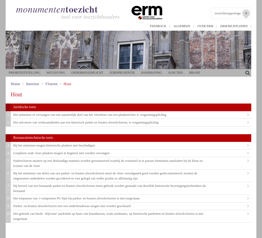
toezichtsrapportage (232, 14)
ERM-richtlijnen (234, 26)
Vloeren (51, 84)
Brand (194, 72)
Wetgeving (56, 72)
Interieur (32, 84)
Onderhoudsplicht (87, 72)
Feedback (158, 26)
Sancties (175, 72)
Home (15, 84)
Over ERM (205, 26)
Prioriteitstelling (24, 72)
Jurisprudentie (122, 72)
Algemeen (181, 26)
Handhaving (151, 72)
